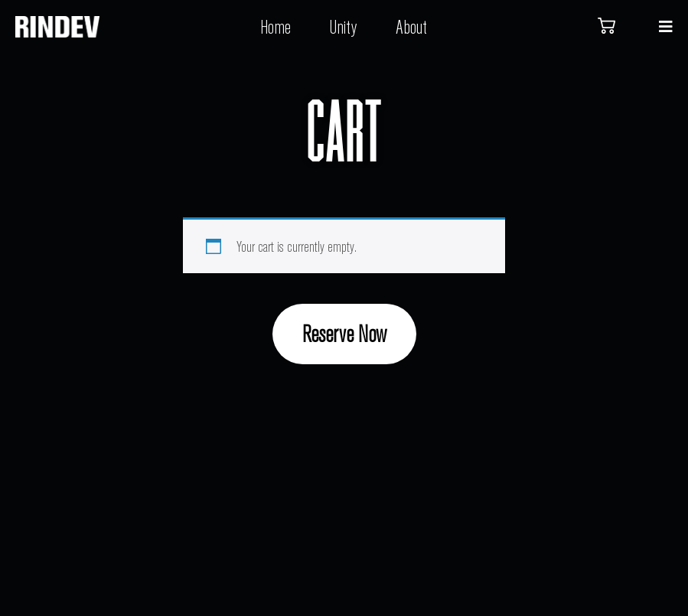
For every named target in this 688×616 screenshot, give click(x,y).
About (411, 26)
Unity (343, 26)
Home (275, 26)
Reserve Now (344, 333)
